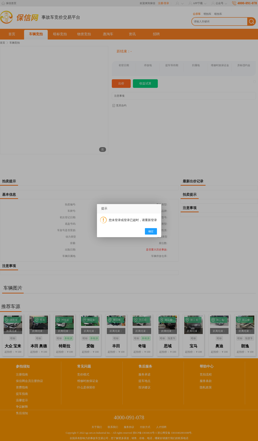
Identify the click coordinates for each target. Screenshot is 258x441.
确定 (151, 231)
